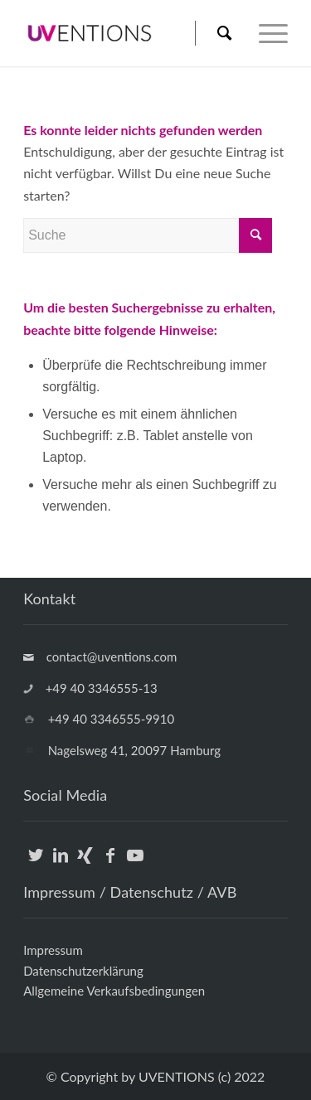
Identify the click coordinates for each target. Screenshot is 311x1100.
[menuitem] (214, 33)
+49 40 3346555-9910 (111, 718)
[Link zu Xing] (85, 864)
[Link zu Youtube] (135, 864)
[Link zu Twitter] (35, 864)
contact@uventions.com (111, 656)
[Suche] (223, 33)
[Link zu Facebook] (110, 864)
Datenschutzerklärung (83, 970)
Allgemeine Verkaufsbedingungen (114, 990)
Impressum (53, 950)
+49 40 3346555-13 (102, 688)
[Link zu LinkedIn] (60, 864)
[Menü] (265, 33)
